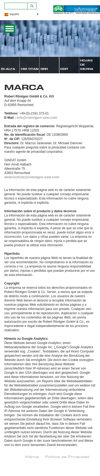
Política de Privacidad (67, 456)
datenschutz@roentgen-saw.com (31, 177)
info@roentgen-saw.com (37, 118)
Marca (32, 456)
